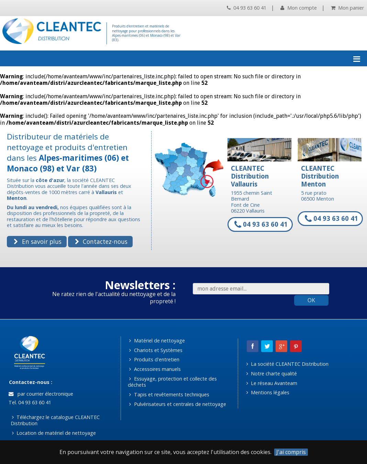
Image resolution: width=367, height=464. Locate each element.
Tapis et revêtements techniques (169, 394)
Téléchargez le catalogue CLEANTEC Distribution (55, 420)
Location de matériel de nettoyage (54, 433)
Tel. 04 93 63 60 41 (29, 402)
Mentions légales (267, 392)
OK (311, 300)
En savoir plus (37, 241)
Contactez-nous (101, 241)
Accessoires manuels (154, 369)
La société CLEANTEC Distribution (287, 364)
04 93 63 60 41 (246, 7)
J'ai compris (291, 452)
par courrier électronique (41, 394)
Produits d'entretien (154, 359)
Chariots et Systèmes (155, 350)
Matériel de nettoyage (157, 340)
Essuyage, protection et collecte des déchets (172, 381)
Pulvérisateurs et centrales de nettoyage (177, 404)
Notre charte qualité (271, 373)
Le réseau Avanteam (271, 383)
